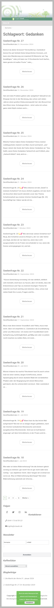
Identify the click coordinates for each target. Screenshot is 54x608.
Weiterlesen (27, 72)
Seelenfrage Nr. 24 (13, 178)
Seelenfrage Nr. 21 (13, 316)
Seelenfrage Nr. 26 (13, 86)
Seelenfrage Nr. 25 (13, 132)
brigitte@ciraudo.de (14, 526)
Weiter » (25, 498)
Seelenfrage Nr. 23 (13, 224)
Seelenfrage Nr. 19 (13, 411)
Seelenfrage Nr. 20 (13, 362)
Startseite (8, 28)
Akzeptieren (29, 602)
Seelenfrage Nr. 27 (13, 40)
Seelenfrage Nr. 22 (13, 270)
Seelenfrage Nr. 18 (13, 457)
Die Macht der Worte (13, 578)
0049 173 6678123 (14, 521)
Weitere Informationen (32, 599)
